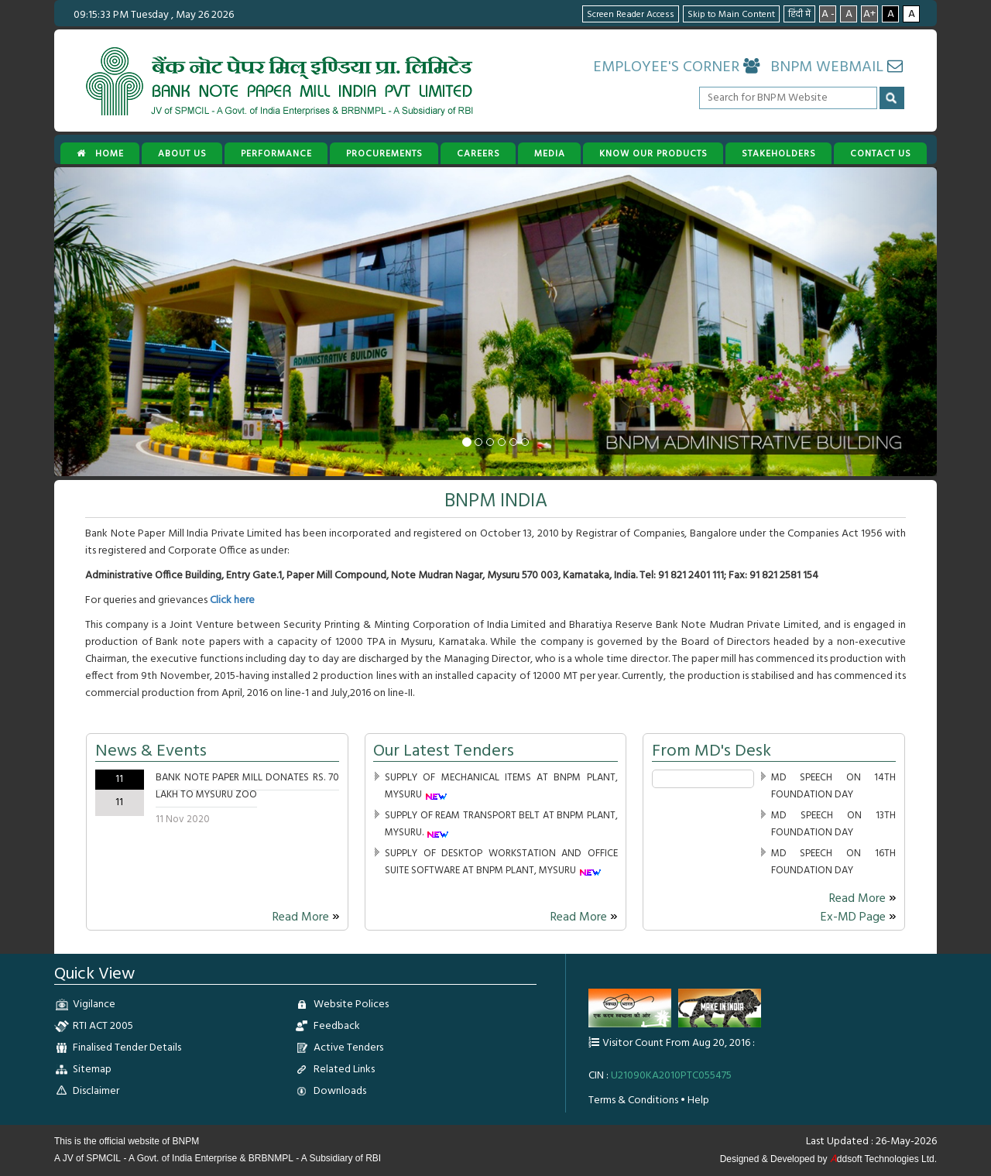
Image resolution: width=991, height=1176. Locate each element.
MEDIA (549, 154)
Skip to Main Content (731, 14)
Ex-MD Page (859, 917)
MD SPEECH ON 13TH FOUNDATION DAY (834, 824)
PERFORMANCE (276, 154)
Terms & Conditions (633, 1100)
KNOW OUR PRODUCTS (653, 154)
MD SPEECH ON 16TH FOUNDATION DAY (834, 862)
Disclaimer (96, 1091)
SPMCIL (103, 1158)
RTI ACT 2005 (103, 1026)
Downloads (340, 1091)
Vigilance (94, 1004)
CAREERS (478, 154)
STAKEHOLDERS (779, 154)
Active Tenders (348, 1048)
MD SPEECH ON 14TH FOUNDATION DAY (834, 786)
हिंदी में (799, 14)
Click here (232, 600)
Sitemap (92, 1069)
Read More (306, 917)
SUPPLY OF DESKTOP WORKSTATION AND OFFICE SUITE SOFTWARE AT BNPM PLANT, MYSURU (501, 862)
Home (100, 154)
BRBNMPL (271, 1158)
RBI (373, 1158)
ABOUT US (182, 154)
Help (698, 1100)
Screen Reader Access (630, 14)
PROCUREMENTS (384, 154)
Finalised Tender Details (127, 1048)
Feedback (337, 1026)
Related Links (344, 1069)
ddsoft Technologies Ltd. (883, 1159)
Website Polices (351, 1004)
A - (828, 13)
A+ (869, 13)
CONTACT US (880, 154)
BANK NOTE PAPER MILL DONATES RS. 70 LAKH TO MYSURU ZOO (247, 786)
